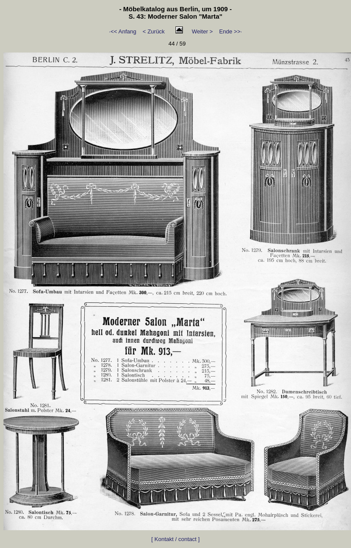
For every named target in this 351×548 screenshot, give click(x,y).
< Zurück (153, 31)
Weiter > (202, 31)
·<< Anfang (122, 31)
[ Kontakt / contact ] (175, 539)
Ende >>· (230, 31)
